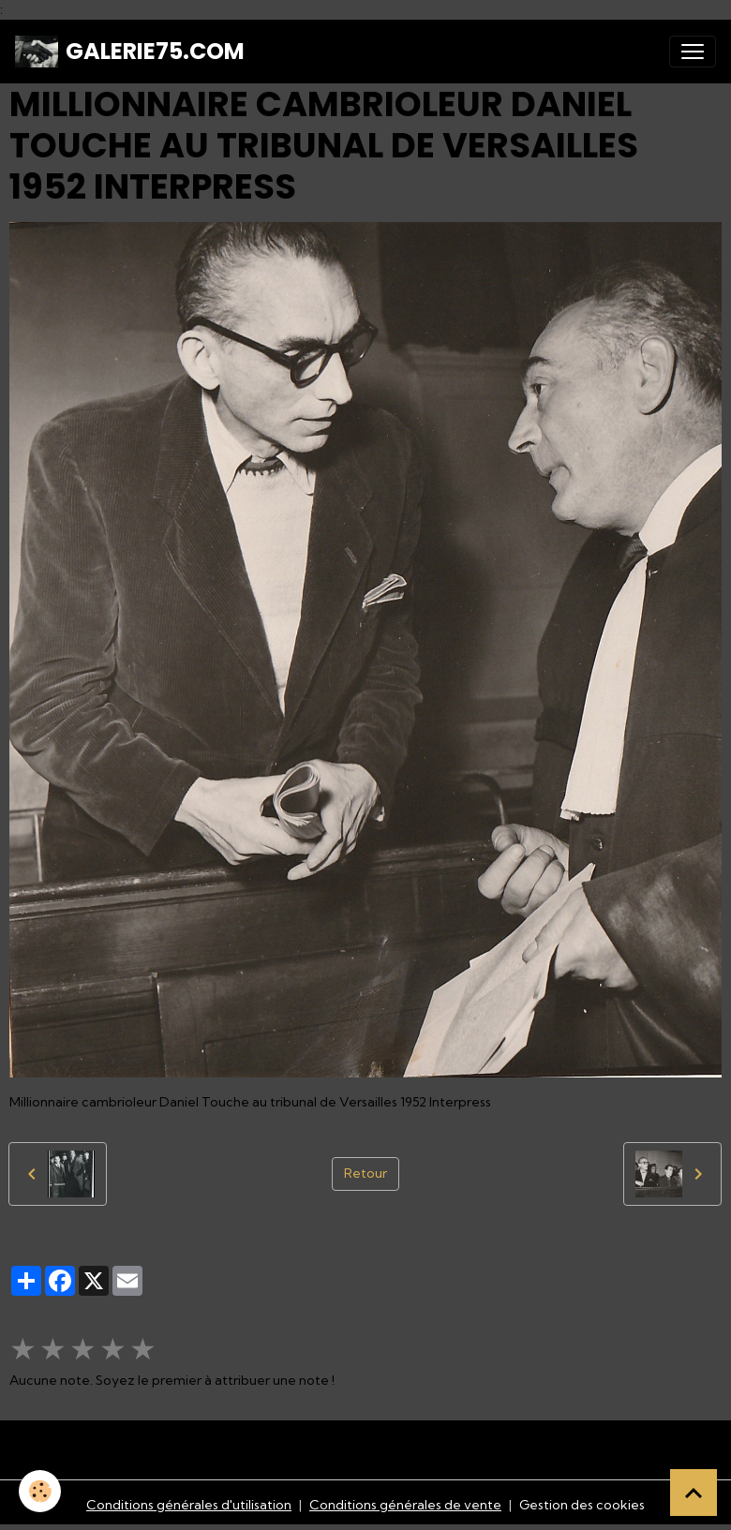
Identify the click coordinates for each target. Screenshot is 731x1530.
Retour (365, 1173)
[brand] (130, 51)
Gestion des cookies (582, 1504)
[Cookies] (40, 1491)
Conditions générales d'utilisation (188, 1504)
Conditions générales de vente (405, 1504)
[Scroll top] (693, 1492)
